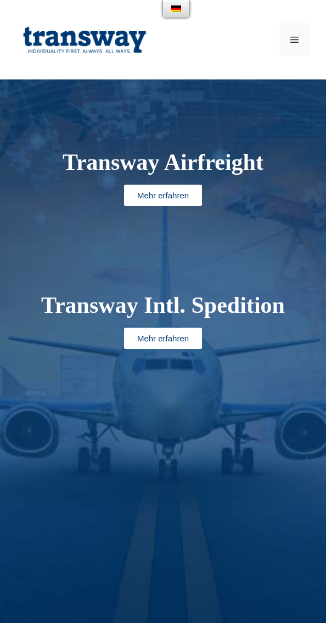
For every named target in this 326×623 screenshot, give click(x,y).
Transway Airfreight (163, 162)
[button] (163, 195)
